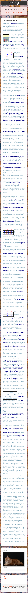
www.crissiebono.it (7, 586)
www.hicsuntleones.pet (14, 12)
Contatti (5, 578)
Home (4, 576)
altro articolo (7, 426)
